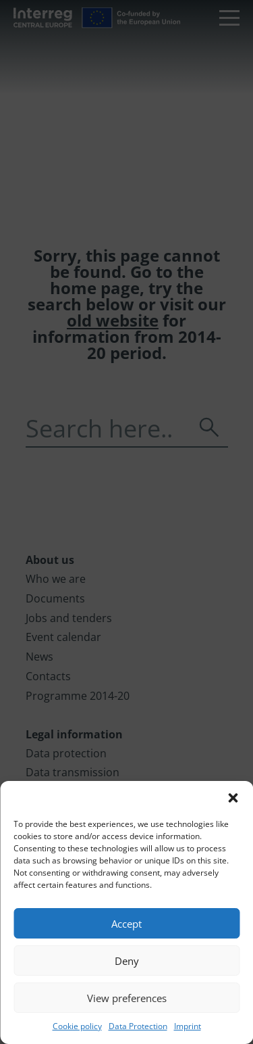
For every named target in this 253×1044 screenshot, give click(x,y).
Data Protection (138, 1026)
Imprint (187, 1026)
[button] (233, 798)
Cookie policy (77, 1026)
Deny (127, 961)
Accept (126, 923)
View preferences (127, 998)
